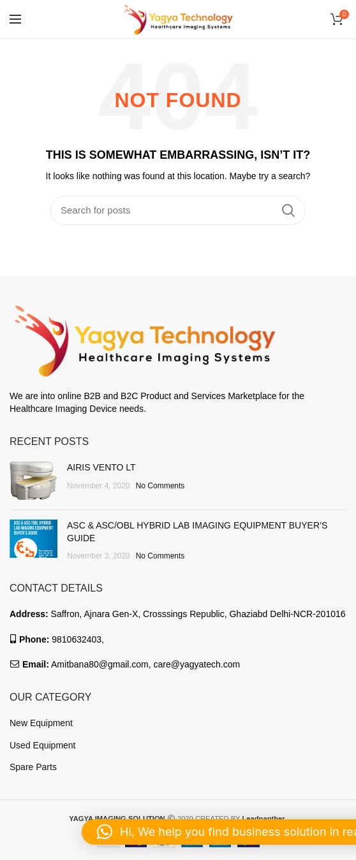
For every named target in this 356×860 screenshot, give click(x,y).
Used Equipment (43, 745)
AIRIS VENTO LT (101, 467)
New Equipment (41, 723)
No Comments (160, 485)
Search (288, 210)
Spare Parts (33, 767)
